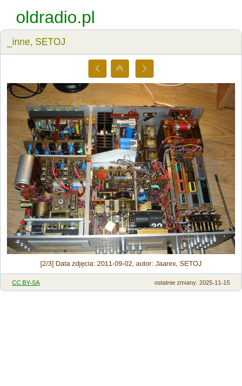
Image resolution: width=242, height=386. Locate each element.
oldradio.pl (55, 17)
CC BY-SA (26, 282)
